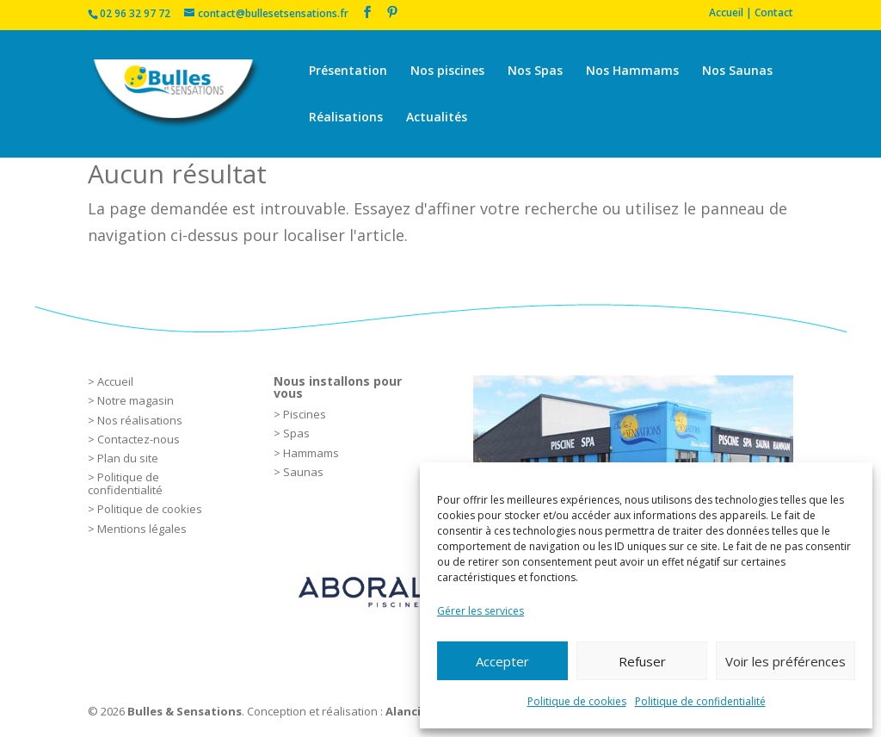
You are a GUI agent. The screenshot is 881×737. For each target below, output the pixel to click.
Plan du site (127, 458)
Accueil (115, 381)
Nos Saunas (737, 71)
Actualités (436, 118)
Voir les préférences (785, 661)
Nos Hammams (632, 71)
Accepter (502, 661)
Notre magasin (135, 400)
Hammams (311, 453)
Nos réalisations (139, 420)
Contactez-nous (138, 439)
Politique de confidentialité (700, 701)
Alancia (406, 711)
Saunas (303, 472)
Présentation (348, 71)
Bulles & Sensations (184, 711)
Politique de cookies (576, 701)
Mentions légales (142, 528)
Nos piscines (447, 71)
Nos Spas (535, 71)
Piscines (304, 414)
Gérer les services (480, 611)
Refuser (642, 661)
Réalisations (346, 118)
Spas (296, 433)
